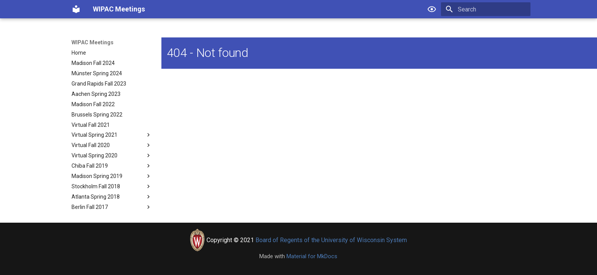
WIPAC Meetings (93, 42)
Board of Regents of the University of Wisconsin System (331, 240)
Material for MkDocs (311, 256)
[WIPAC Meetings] (76, 9)
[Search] (485, 9)
